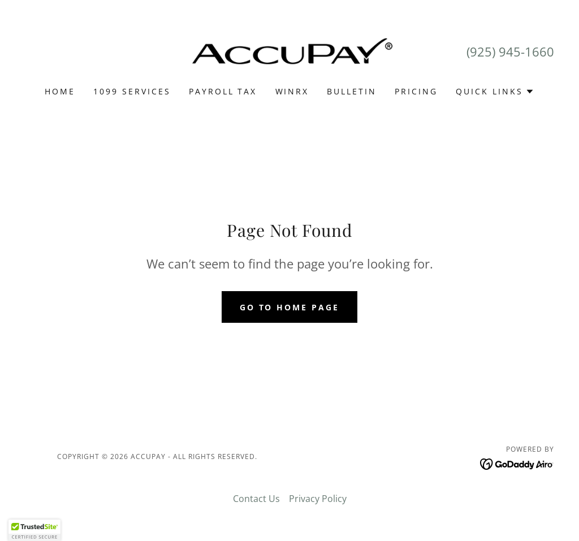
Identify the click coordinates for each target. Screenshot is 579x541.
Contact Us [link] (256, 498)
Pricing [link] (416, 91)
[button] (495, 91)
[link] (289, 50)
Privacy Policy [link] (318, 498)
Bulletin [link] (352, 91)
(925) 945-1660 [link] (510, 51)
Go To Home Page (290, 307)
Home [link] (60, 91)
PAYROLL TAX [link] (223, 91)
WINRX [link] (292, 91)
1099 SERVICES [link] (132, 91)
